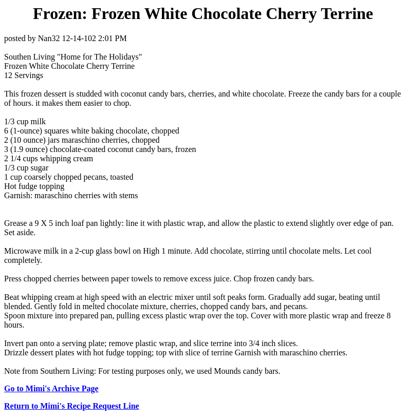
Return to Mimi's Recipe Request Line (71, 406)
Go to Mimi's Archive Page (51, 388)
